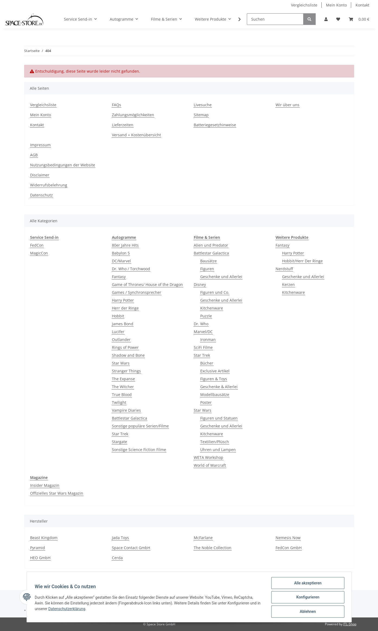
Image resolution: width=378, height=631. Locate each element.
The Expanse (123, 378)
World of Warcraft (210, 465)
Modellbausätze (214, 394)
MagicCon (39, 253)
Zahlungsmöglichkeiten (133, 114)
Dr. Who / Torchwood (131, 268)
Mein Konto (336, 5)
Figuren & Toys (213, 378)
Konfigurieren (307, 597)
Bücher (206, 363)
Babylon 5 (121, 253)
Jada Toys (120, 537)
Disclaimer (39, 175)
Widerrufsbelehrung (48, 185)
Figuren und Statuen (219, 418)
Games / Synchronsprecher (136, 292)
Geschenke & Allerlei (219, 386)
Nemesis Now (288, 537)
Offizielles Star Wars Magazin (56, 493)
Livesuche (203, 104)
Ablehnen (307, 612)
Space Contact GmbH (131, 547)
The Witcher (123, 386)
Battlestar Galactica (129, 418)
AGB (34, 154)
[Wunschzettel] (338, 19)
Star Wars (121, 363)
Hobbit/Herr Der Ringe (302, 260)
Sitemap (201, 114)
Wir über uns (287, 104)
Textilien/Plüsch (214, 441)
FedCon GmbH (289, 547)
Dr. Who (201, 323)
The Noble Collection (212, 547)
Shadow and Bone (128, 355)
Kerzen (288, 284)
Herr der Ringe (125, 308)
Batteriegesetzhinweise (215, 124)
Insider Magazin (44, 485)
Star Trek (120, 433)
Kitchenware (211, 308)
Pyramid (37, 547)
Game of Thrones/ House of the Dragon (147, 284)
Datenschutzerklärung (71, 609)
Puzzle (206, 315)
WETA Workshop (208, 457)
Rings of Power (125, 347)
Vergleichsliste (304, 5)
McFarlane (203, 537)
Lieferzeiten (122, 124)
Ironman (208, 339)
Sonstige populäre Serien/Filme (140, 426)
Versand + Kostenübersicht (136, 134)
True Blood (122, 394)
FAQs (116, 104)
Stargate (119, 441)
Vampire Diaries (126, 410)
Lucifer (118, 331)
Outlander (121, 339)
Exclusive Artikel (215, 371)
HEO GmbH (40, 557)
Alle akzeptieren (307, 583)
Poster (206, 402)
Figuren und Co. (214, 292)
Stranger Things (126, 371)
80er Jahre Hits (125, 245)
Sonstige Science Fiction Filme (139, 449)
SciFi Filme (203, 347)
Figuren (207, 268)
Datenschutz (41, 195)
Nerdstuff (284, 268)
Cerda (117, 557)
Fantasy (119, 276)
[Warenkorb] (359, 19)
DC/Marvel (121, 260)
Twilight (119, 402)
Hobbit (118, 315)
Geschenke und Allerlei (221, 276)
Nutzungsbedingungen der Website (62, 165)
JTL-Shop (349, 624)
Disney (200, 284)
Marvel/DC (203, 331)
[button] (326, 19)
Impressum (40, 144)
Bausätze (208, 260)
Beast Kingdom (43, 537)
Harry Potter (123, 300)
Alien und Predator (211, 245)
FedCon (37, 245)
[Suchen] (275, 19)
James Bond (122, 323)
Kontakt (362, 5)
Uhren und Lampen (218, 449)
